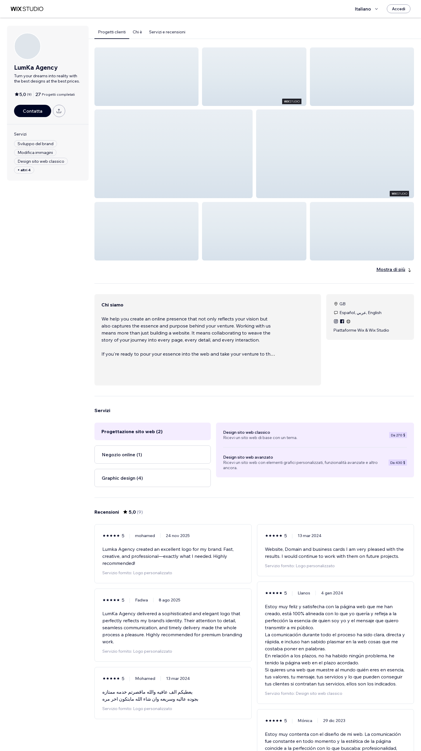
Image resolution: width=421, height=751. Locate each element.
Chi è (137, 32)
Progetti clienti (112, 32)
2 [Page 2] (259, 729)
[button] (146, 76)
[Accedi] (398, 8)
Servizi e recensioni (167, 32)
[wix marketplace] (27, 9)
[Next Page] (270, 729)
